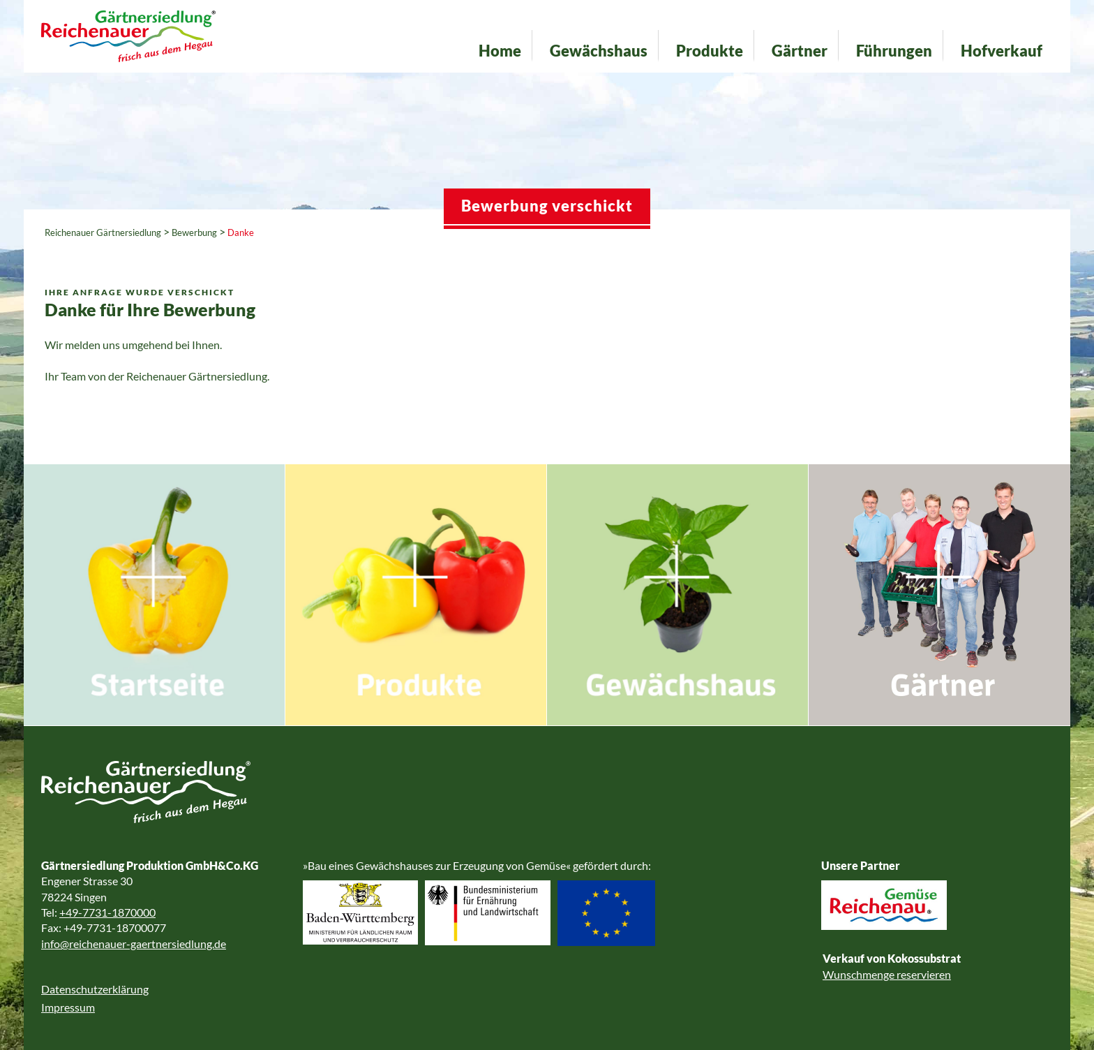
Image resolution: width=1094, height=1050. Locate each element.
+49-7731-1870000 (107, 912)
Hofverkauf (1001, 50)
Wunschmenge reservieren (887, 974)
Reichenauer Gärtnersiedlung (103, 232)
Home (500, 50)
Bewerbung (194, 232)
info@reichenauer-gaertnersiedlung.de (133, 943)
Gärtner (799, 50)
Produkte (709, 50)
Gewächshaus (598, 50)
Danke (240, 232)
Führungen (894, 50)
